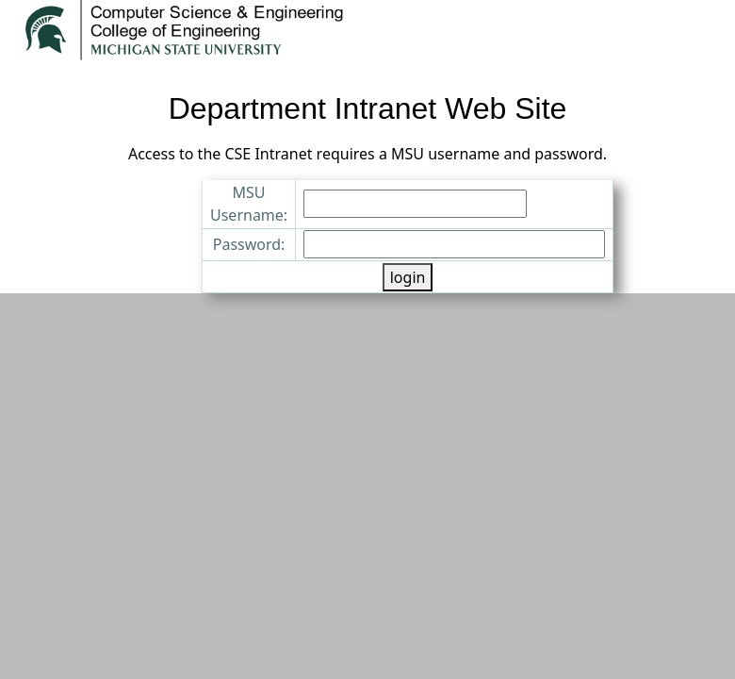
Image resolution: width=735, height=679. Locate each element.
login (408, 277)
